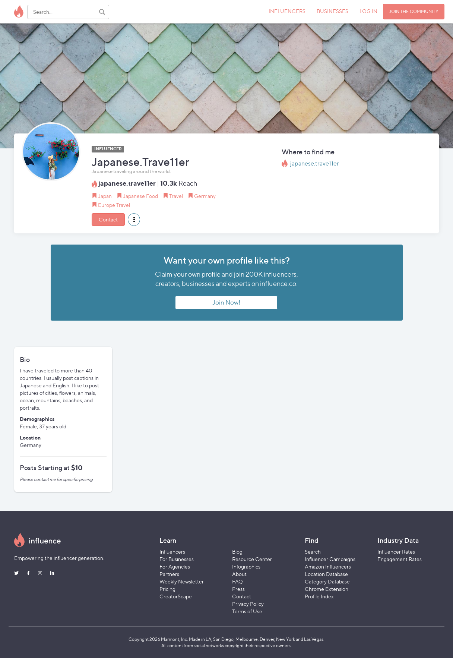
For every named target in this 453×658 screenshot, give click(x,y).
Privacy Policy (248, 604)
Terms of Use (247, 611)
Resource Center (252, 559)
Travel (176, 196)
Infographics (246, 566)
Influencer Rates (396, 551)
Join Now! (226, 302)
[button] (134, 219)
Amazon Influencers (328, 566)
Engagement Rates (399, 559)
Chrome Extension (326, 589)
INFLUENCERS (287, 11)
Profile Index (319, 596)
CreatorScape (175, 596)
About (239, 574)
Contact (108, 219)
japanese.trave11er (314, 163)
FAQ (237, 581)
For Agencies (174, 566)
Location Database (326, 574)
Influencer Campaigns (330, 559)
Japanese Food (140, 196)
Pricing (167, 589)
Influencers (172, 551)
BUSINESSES (332, 11)
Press (238, 589)
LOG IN (368, 11)
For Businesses (176, 559)
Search (313, 551)
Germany (205, 196)
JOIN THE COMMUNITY (413, 11)
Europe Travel (114, 205)
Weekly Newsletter (181, 581)
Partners (169, 574)
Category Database (327, 581)
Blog (237, 551)
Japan (105, 196)
